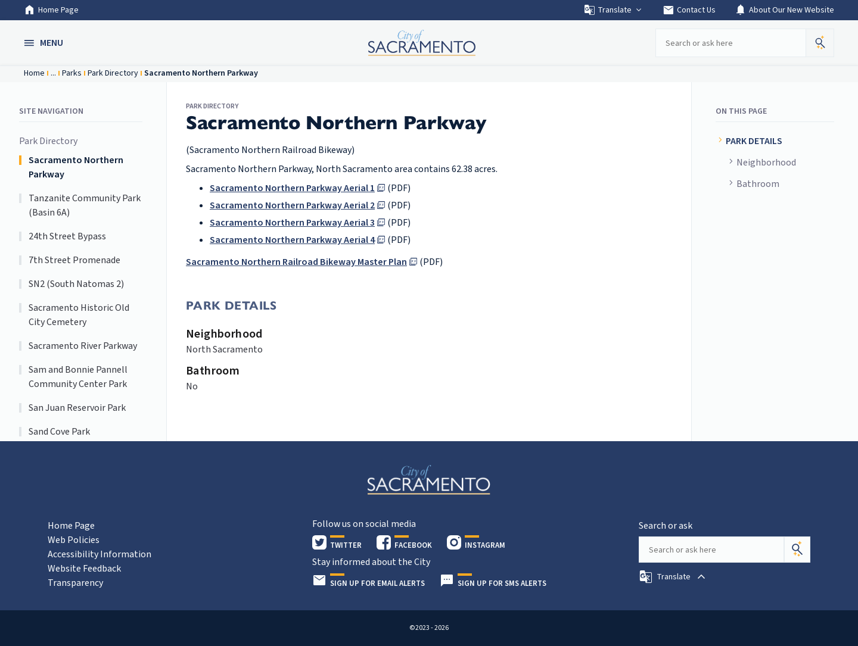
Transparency (75, 582)
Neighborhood (766, 162)
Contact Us (689, 10)
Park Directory (113, 73)
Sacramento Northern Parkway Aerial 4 (292, 239)
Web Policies (74, 540)
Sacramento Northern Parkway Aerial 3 (292, 222)
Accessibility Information (99, 554)
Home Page (51, 10)
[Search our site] (730, 43)
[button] (44, 43)
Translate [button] (613, 10)
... (53, 73)
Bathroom (757, 184)
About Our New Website (784, 10)
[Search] (797, 549)
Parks (72, 73)
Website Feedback (84, 568)
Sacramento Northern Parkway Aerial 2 (292, 205)
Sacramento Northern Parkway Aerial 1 (292, 188)
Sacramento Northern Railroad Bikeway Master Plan (296, 262)
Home (34, 73)
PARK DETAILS (755, 141)
